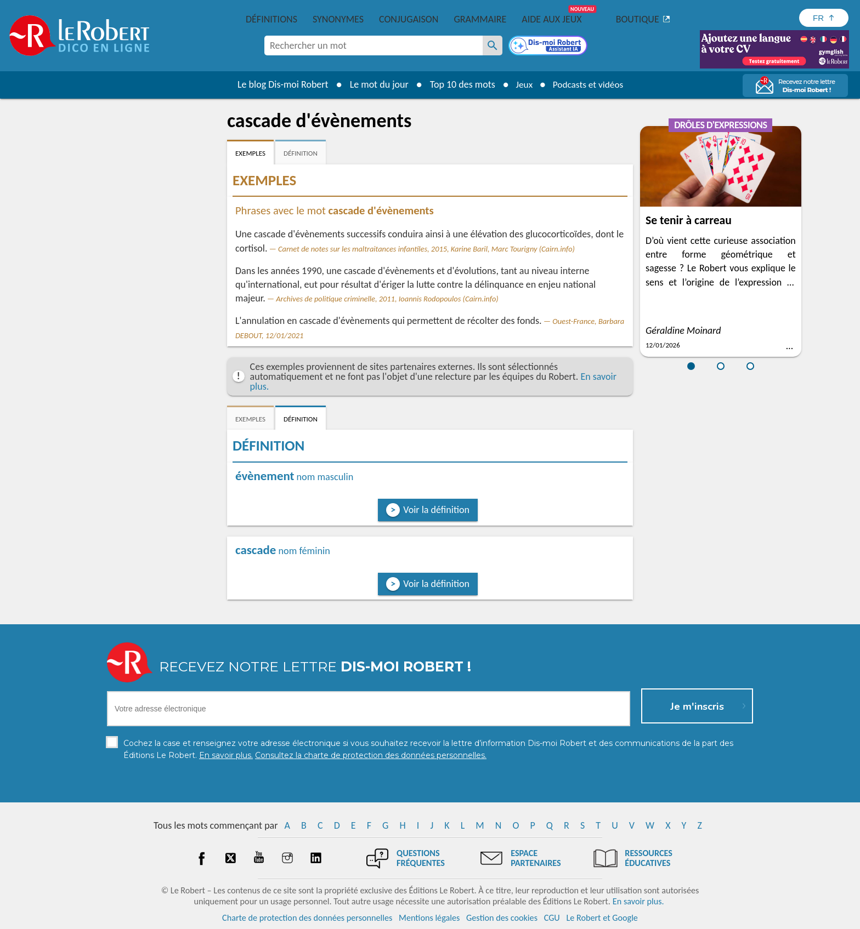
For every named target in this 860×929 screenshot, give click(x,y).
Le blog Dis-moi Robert (279, 84)
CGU (552, 918)
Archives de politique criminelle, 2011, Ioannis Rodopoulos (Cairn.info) (387, 299)
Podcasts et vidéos (589, 84)
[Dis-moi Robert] (549, 46)
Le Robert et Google (602, 918)
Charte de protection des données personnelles (307, 918)
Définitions (271, 19)
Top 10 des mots (459, 84)
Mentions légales (429, 918)
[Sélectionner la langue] (823, 18)
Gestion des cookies (502, 918)
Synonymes (338, 19)
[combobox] (373, 45)
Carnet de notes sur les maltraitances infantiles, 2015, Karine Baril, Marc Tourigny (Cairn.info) (426, 249)
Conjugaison (408, 19)
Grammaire (480, 19)
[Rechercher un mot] (492, 45)
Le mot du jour (376, 84)
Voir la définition (436, 510)
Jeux (522, 84)
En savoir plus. (638, 901)
